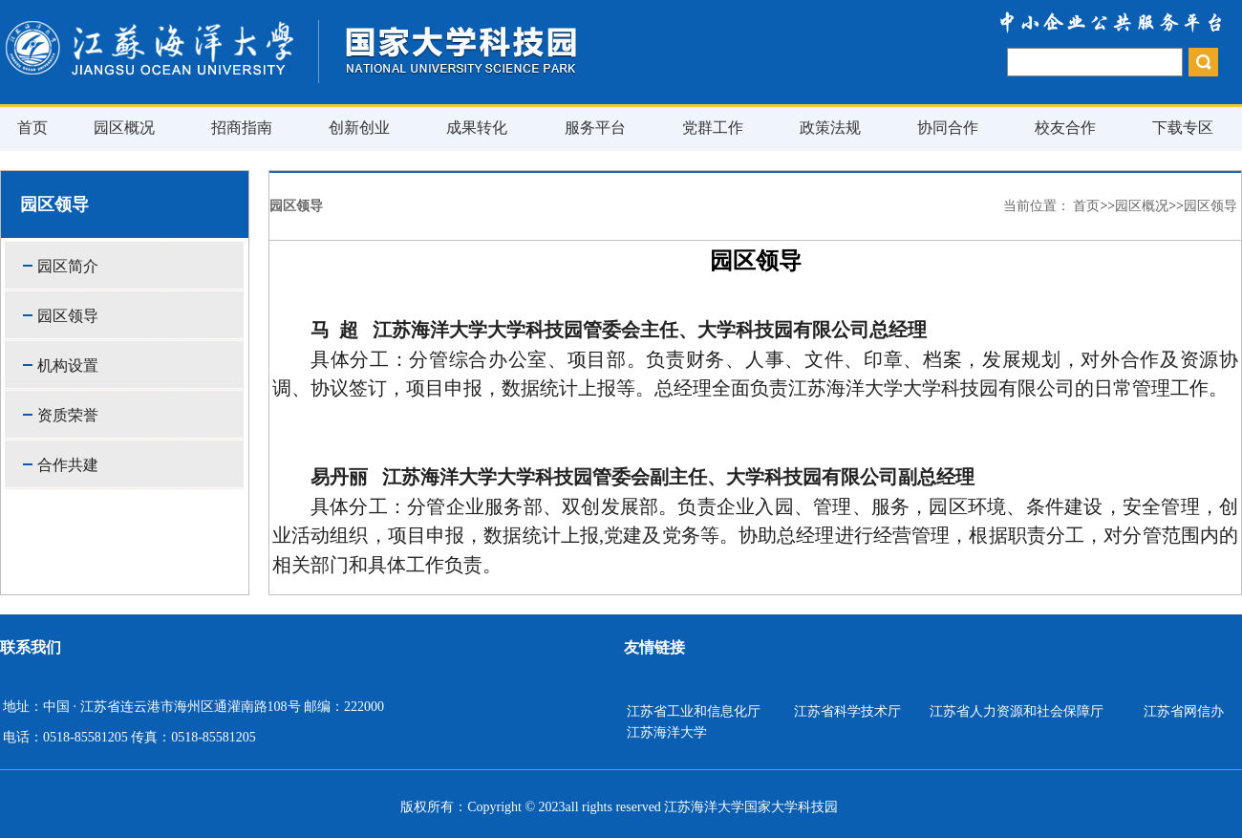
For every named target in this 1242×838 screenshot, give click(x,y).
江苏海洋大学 (667, 732)
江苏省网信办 (1184, 711)
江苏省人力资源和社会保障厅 (1016, 711)
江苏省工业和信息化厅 (693, 711)
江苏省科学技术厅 (847, 711)
